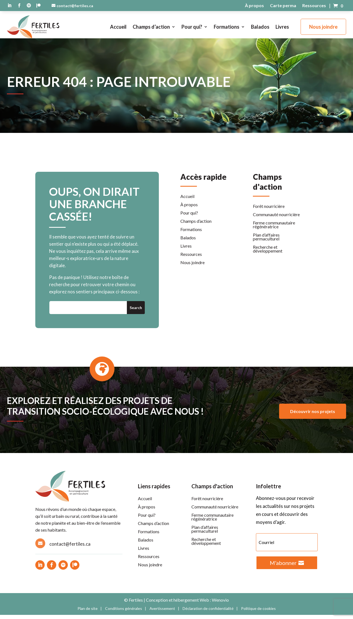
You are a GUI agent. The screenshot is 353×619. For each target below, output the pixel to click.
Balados (260, 27)
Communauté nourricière (276, 219)
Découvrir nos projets (312, 415)
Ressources (314, 6)
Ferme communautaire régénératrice (274, 229)
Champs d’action (151, 27)
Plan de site (87, 613)
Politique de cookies (258, 613)
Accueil (118, 27)
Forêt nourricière (269, 210)
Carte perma (283, 6)
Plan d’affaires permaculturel (266, 241)
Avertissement (162, 613)
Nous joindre (323, 27)
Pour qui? (191, 27)
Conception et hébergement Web (177, 604)
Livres (282, 27)
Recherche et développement (267, 253)
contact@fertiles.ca (75, 5)
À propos (254, 6)
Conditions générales (123, 613)
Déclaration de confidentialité (208, 613)
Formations (226, 27)
